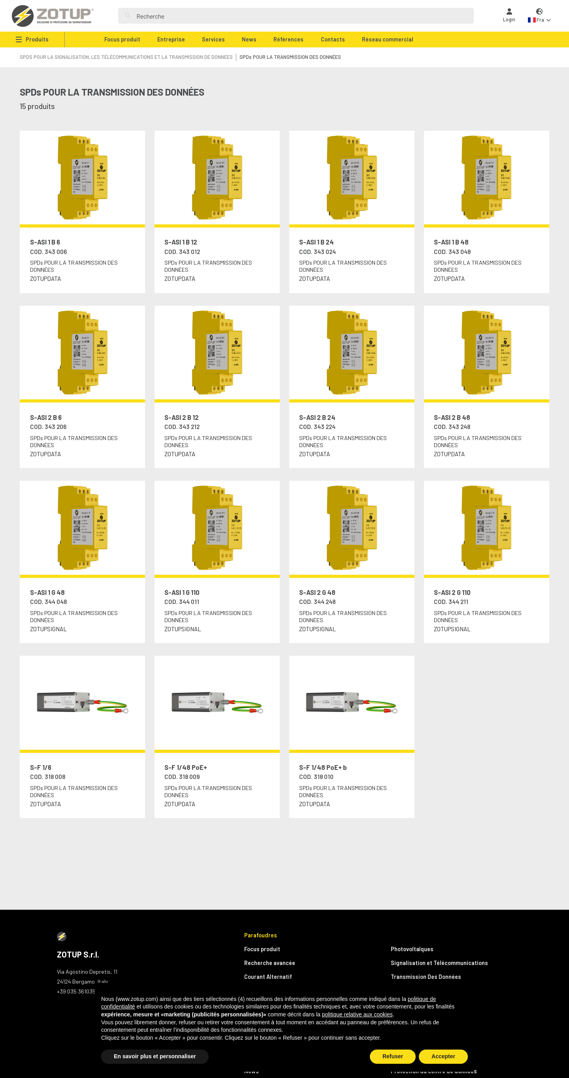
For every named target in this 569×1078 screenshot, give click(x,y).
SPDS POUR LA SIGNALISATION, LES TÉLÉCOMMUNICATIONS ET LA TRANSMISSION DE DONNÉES (126, 57)
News (249, 39)
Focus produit (122, 39)
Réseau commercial (387, 39)
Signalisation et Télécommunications (439, 962)
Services (213, 39)
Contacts (333, 39)
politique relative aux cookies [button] (357, 1014)
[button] (539, 16)
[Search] (301, 16)
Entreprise (171, 39)
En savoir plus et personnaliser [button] (155, 1056)
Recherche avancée (269, 962)
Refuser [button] (392, 1056)
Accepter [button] (443, 1056)
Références (288, 39)
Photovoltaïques (412, 949)
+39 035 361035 (76, 991)
